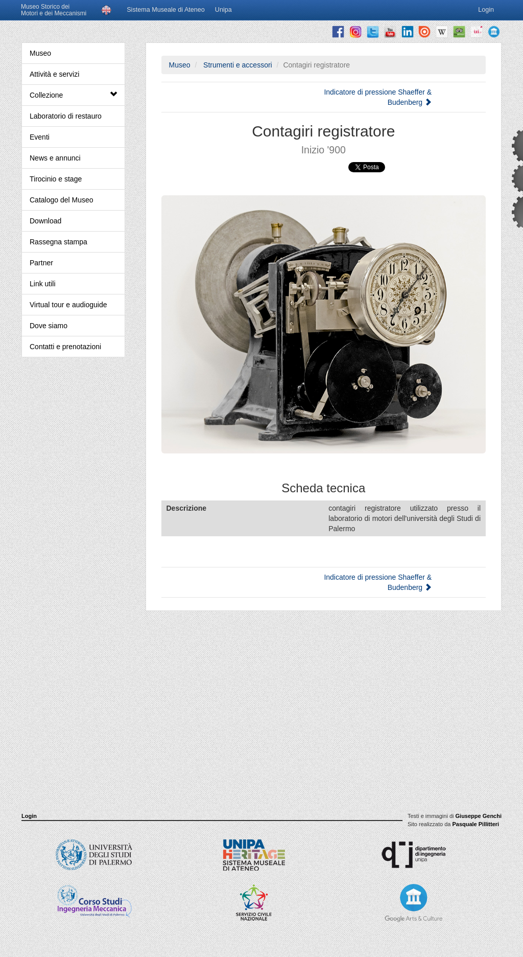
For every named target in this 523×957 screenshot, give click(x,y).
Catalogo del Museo (61, 200)
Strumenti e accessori (236, 65)
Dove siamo (48, 326)
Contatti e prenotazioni (65, 347)
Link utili (43, 284)
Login (29, 816)
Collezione (73, 94)
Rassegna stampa (58, 242)
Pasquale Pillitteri (475, 824)
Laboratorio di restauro (66, 116)
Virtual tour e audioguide (68, 305)
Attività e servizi (54, 74)
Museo (40, 53)
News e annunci (55, 158)
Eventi (40, 137)
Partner (41, 263)
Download (45, 221)
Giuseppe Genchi (479, 816)
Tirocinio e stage (56, 179)
